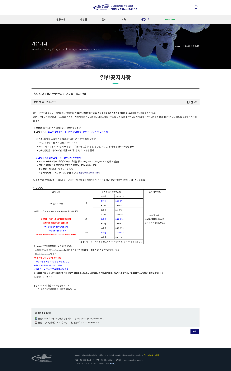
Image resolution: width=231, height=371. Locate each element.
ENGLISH (170, 19)
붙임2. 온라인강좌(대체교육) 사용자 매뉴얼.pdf (59, 322)
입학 (104, 19)
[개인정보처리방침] (152, 355)
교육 (123, 19)
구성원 (83, 19)
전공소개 (60, 19)
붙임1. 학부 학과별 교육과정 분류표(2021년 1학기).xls (62, 318)
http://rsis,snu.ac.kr (88, 172)
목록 (195, 331)
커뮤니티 (145, 19)
